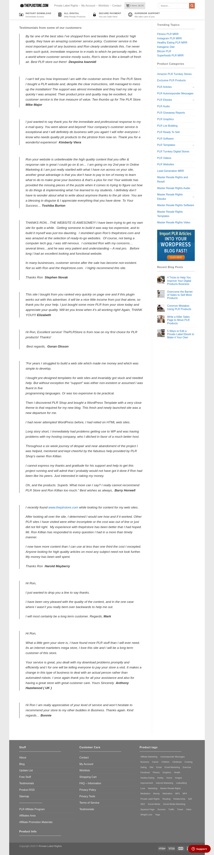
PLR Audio (163, 106)
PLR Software (165, 138)
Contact (116, 5)
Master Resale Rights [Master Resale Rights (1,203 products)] (170, 788)
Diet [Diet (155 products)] (151, 767)
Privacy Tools (87, 796)
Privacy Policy (87, 789)
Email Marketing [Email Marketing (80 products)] (172, 767)
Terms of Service (89, 802)
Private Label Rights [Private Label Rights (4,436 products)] (150, 799)
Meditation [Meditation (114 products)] (145, 793)
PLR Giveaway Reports (171, 112)
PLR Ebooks (164, 99)
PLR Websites (165, 164)
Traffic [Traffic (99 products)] (171, 809)
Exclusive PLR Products (171, 80)
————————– (30, 802)
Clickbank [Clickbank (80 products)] (177, 762)
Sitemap (24, 796)
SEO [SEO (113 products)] (142, 804)
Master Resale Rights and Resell (172, 179)
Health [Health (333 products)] (177, 772)
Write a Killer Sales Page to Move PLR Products (178, 320)
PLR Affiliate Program (32, 809)
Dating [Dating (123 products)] (143, 767)
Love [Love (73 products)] (142, 788)
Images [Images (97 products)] (178, 778)
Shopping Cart (87, 777)
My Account (89, 5)
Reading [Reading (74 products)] (167, 799)
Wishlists (104, 5)
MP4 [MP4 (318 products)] (185, 793)
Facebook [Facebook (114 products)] (145, 772)
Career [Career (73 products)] (155, 762)
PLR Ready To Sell (168, 132)
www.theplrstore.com (63, 507)
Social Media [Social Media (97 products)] (154, 804)
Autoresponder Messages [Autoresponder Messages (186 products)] (172, 756)
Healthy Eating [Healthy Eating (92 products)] (147, 778)
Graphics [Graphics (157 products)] (167, 772)
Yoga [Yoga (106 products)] (157, 814)
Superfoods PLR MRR (170, 55)
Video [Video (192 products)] (188, 809)
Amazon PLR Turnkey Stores (174, 74)
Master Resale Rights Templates (170, 214)
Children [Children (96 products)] (166, 762)
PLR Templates (166, 145)
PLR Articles (164, 87)
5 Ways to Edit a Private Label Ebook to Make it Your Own (180, 334)
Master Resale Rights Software (175, 205)
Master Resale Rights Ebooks (170, 196)
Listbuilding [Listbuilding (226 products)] (181, 783)
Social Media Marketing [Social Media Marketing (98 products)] (174, 804)
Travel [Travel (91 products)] (180, 809)
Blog (22, 764)
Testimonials (26, 783)
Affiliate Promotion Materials (35, 822)
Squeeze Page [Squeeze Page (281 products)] (147, 809)
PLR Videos (164, 158)
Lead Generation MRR (170, 170)
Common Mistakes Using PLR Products (179, 307)
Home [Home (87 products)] (169, 778)
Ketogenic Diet (166, 47)
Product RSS (27, 789)
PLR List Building (167, 125)
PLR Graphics (165, 119)
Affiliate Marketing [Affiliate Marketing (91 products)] (148, 756)
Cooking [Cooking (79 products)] (188, 762)
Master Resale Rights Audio (173, 188)
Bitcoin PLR (164, 51)
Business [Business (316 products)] (144, 762)
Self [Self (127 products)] (190, 799)
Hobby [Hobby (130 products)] (160, 778)
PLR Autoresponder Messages (175, 93)
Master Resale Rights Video (173, 222)
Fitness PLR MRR (168, 34)
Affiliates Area (27, 815)
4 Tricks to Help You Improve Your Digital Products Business (179, 280)
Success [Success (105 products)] (161, 809)
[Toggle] (193, 87)
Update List (26, 770)
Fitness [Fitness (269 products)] (156, 772)
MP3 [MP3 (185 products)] (177, 793)
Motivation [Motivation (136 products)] (167, 793)
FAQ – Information (90, 783)
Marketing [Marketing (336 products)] (152, 788)
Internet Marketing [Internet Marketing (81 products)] (164, 783)
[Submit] (192, 6)
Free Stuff (25, 777)
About (22, 757)
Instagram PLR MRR (169, 38)
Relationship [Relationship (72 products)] (179, 799)
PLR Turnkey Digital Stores (173, 151)
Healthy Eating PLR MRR (172, 42)
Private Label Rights (67, 5)
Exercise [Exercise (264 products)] (187, 767)
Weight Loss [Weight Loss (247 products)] (146, 814)
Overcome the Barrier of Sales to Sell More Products (180, 295)
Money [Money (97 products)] (156, 793)
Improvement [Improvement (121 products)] (146, 783)
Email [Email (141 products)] (159, 767)
